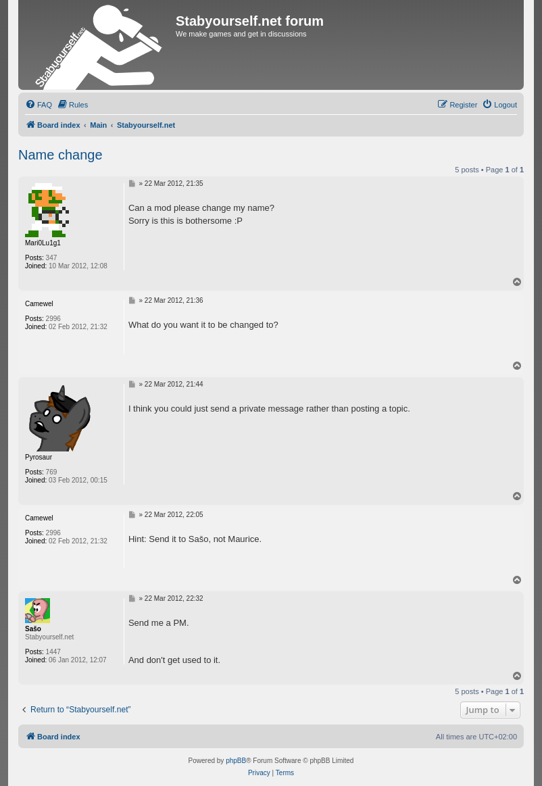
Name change (60, 154)
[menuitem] (38, 105)
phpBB (236, 760)
